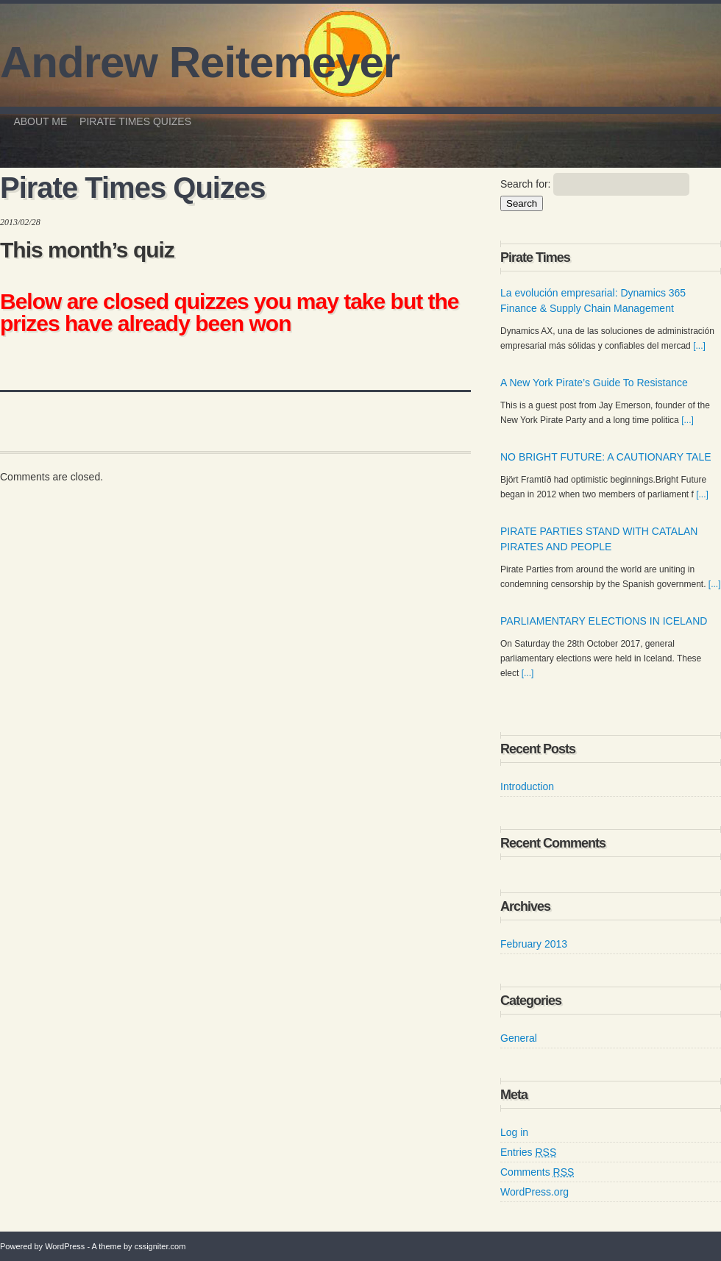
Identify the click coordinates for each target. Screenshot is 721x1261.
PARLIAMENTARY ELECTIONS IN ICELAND (603, 621)
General (518, 1038)
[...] (699, 346)
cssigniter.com (160, 1246)
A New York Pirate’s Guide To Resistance (594, 382)
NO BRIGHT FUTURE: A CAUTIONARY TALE (605, 457)
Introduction (527, 786)
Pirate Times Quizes (135, 121)
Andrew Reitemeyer (199, 62)
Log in (514, 1132)
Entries (528, 1152)
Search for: (525, 184)
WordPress (65, 1246)
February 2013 (533, 944)
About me (40, 121)
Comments (537, 1172)
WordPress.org (534, 1192)
